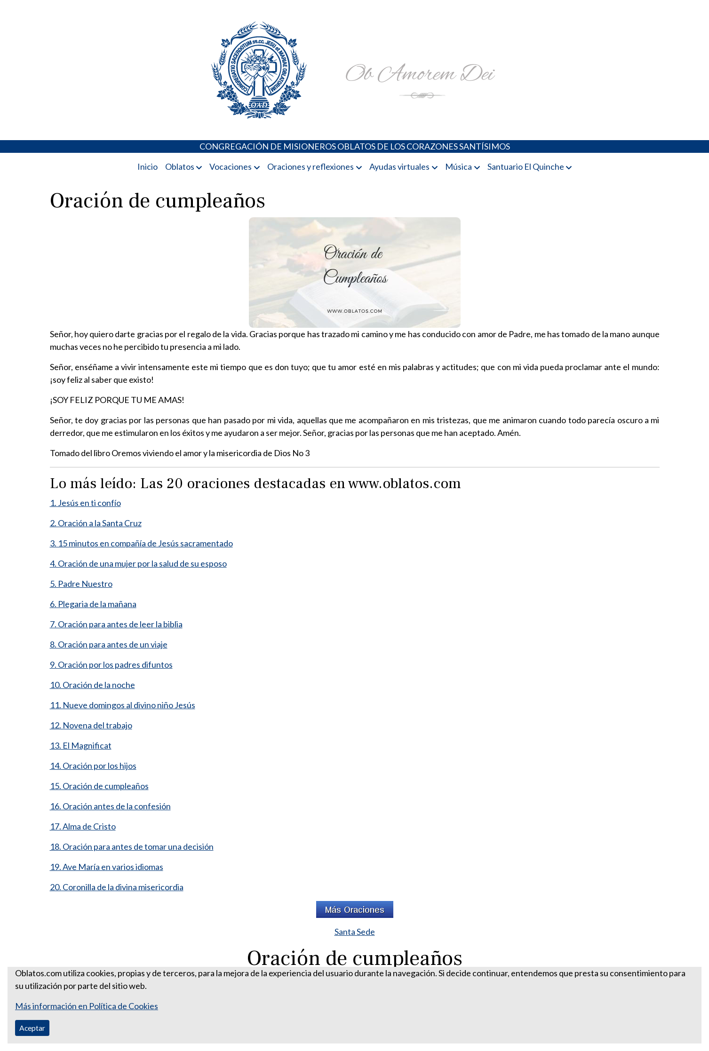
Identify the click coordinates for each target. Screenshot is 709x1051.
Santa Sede (355, 931)
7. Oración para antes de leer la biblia (116, 624)
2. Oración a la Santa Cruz (96, 523)
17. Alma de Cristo (83, 826)
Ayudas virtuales (399, 166)
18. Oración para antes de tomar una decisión (132, 846)
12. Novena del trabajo (91, 725)
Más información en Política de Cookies (86, 1006)
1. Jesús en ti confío (85, 503)
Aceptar (32, 1027)
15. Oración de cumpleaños (99, 786)
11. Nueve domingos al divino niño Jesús (122, 705)
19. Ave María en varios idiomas (106, 866)
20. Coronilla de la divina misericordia (116, 887)
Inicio (147, 166)
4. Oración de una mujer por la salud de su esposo (138, 563)
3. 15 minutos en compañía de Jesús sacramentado (141, 543)
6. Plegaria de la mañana (93, 604)
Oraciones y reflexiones (310, 166)
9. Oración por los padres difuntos (111, 664)
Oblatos (179, 166)
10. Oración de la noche (92, 685)
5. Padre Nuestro (81, 583)
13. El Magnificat (81, 745)
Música (458, 166)
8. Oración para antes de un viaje (108, 644)
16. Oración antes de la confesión (110, 806)
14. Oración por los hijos (93, 765)
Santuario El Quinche (525, 166)
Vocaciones (230, 166)
